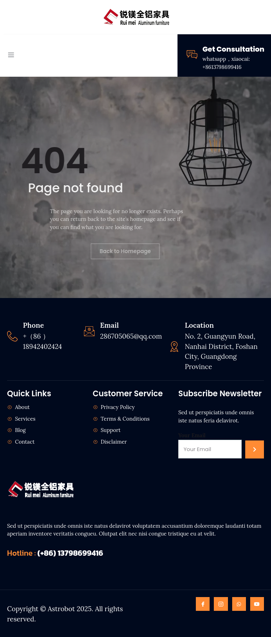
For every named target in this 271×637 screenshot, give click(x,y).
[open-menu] (11, 55)
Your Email (191, 435)
